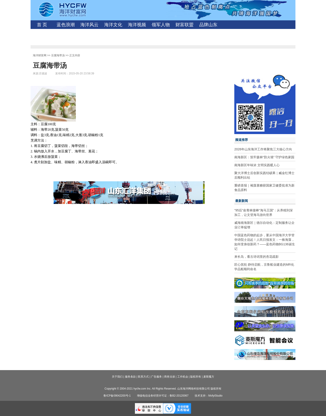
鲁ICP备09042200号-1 (117, 395)
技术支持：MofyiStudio (209, 395)
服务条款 (130, 376)
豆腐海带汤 (58, 55)
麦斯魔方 (208, 376)
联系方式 (143, 376)
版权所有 (195, 376)
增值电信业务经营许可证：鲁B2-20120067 (163, 395)
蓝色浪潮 (66, 24)
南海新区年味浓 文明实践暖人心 (257, 165)
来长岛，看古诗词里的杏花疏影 (256, 256)
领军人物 (161, 24)
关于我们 (117, 376)
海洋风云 (89, 24)
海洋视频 (137, 24)
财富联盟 (184, 24)
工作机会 (182, 376)
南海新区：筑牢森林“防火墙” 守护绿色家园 (264, 157)
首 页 (42, 24)
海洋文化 (113, 24)
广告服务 (156, 376)
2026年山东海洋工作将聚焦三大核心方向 (263, 149)
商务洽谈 (169, 376)
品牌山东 (208, 24)
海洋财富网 (39, 55)
